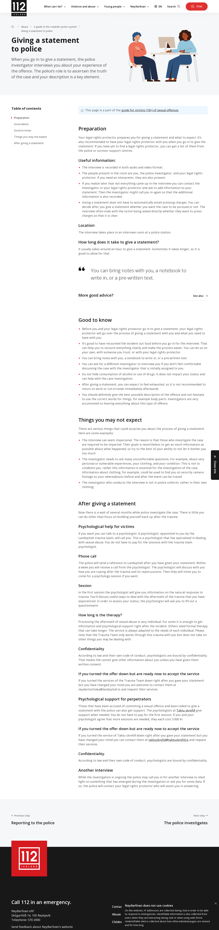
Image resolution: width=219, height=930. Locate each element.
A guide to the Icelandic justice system (55, 26)
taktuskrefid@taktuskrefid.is (168, 740)
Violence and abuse (85, 6)
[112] (19, 6)
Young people (114, 6)
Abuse (24, 26)
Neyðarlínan (139, 6)
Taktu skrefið (185, 710)
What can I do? (55, 6)
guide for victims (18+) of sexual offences (149, 110)
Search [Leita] (173, 6)
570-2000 (34, 920)
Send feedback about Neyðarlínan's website (42, 927)
